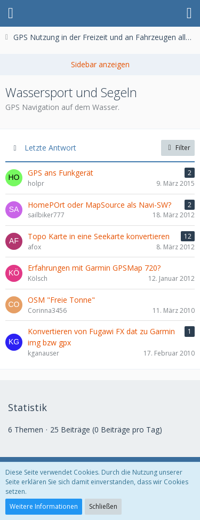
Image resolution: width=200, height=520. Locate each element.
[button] (10, 13)
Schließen (103, 506)
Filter (177, 147)
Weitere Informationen (44, 506)
